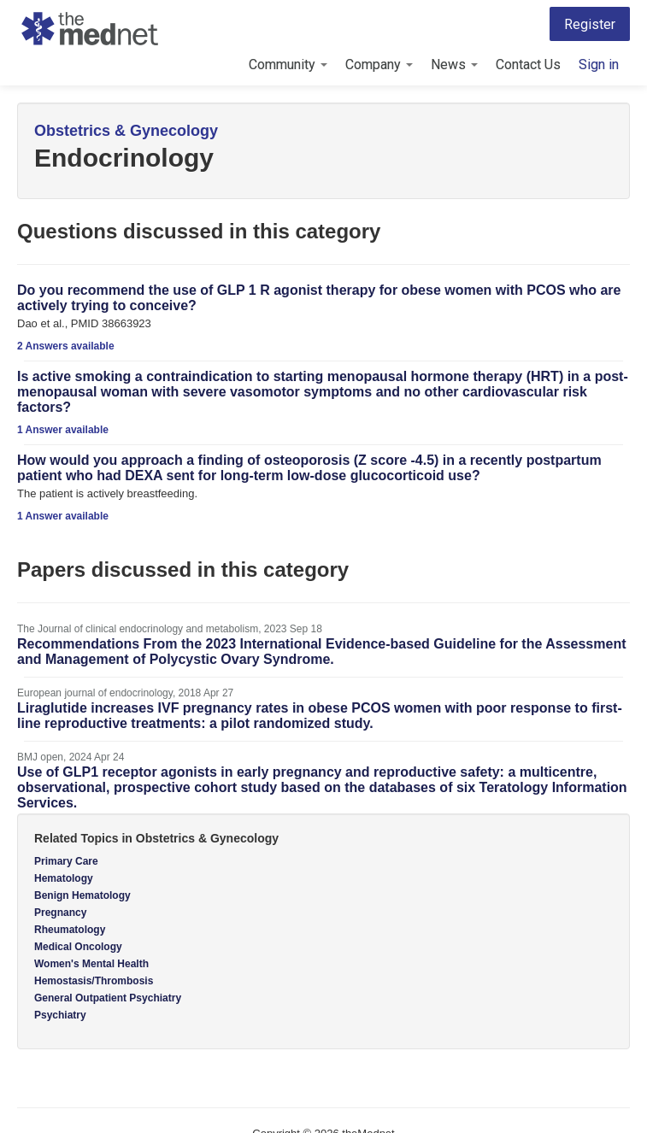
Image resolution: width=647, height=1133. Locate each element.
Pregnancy (60, 913)
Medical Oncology (78, 947)
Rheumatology (69, 930)
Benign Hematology (82, 895)
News (454, 64)
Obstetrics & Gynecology (126, 130)
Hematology (63, 878)
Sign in (599, 64)
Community (288, 64)
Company (379, 64)
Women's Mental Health (91, 964)
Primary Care (66, 861)
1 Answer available (63, 430)
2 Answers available (66, 346)
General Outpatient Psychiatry (107, 998)
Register (589, 24)
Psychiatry (60, 1015)
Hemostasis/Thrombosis (93, 981)
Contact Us (528, 64)
